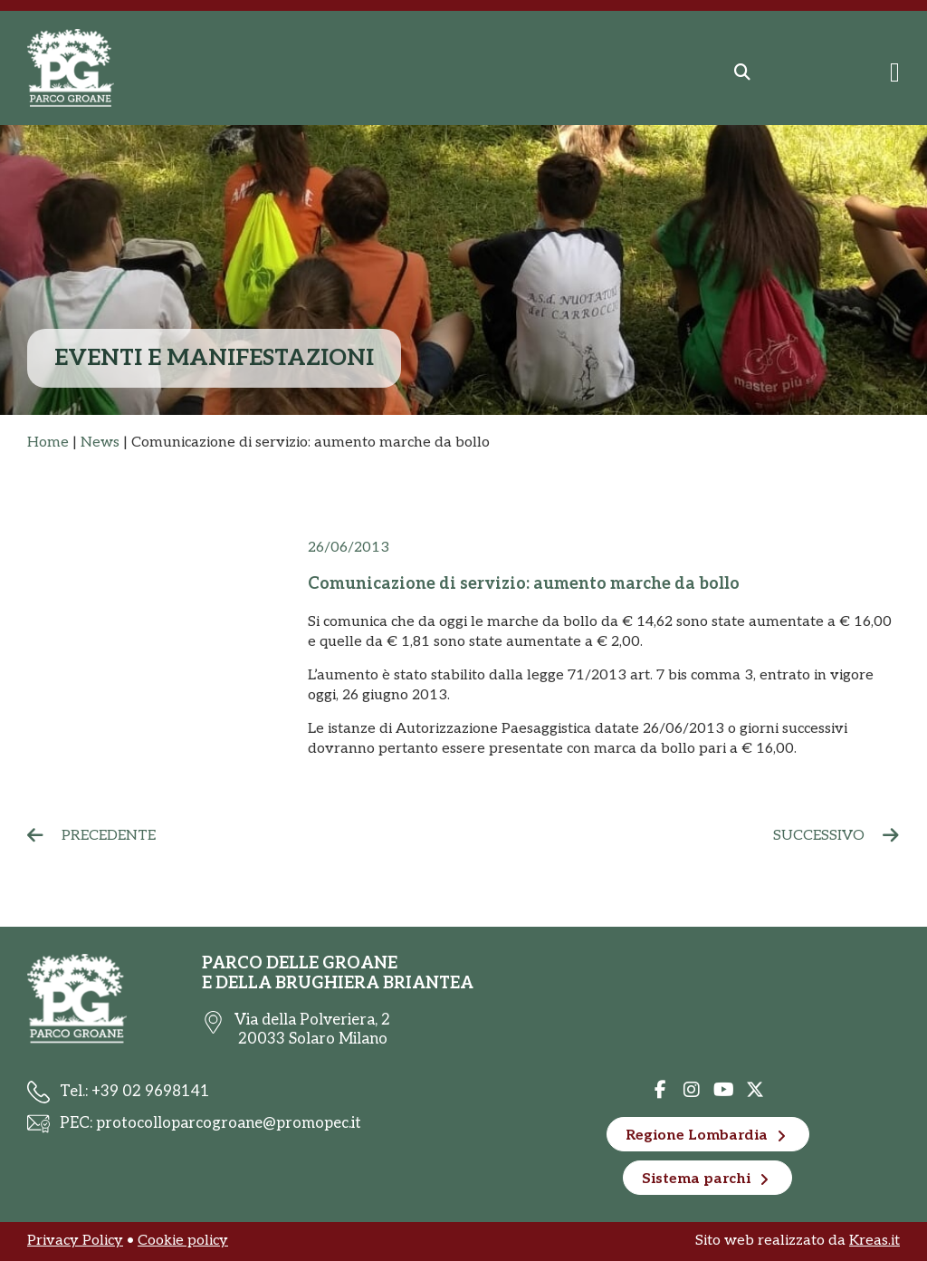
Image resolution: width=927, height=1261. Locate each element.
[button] (742, 72)
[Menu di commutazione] (895, 72)
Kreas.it (874, 1240)
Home (48, 442)
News (100, 442)
